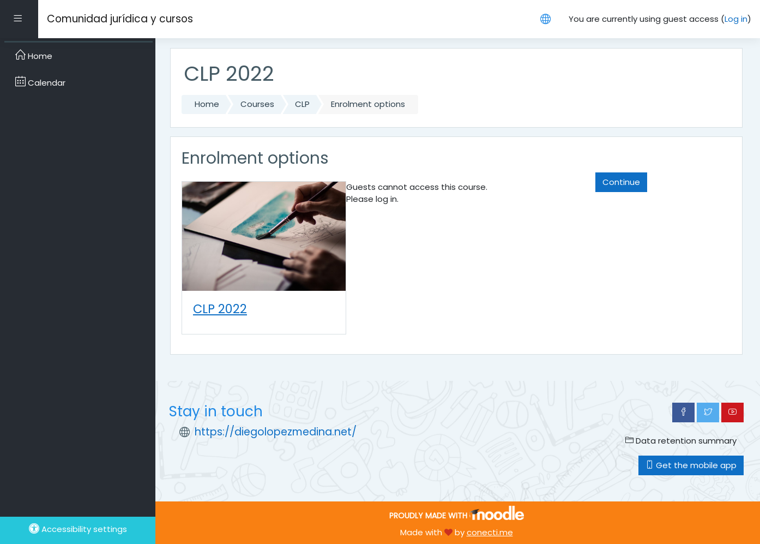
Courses (257, 104)
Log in (736, 19)
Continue (621, 182)
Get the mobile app (691, 465)
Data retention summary (681, 440)
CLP (302, 104)
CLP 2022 (220, 309)
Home (207, 104)
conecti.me (490, 532)
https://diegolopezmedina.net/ (276, 432)
